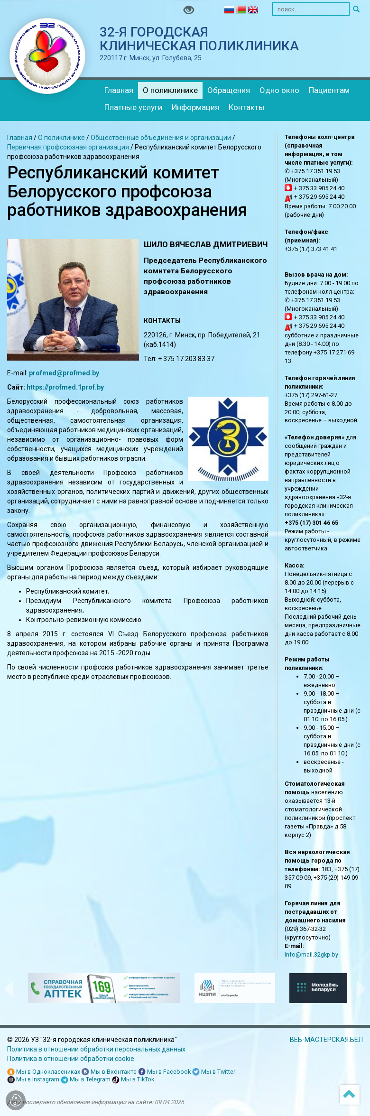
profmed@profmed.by (64, 373)
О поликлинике (170, 90)
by (100, 387)
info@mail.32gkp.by (311, 954)
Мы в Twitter (213, 1072)
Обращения (228, 90)
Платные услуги (133, 107)
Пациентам (329, 90)
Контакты (247, 107)
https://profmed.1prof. (62, 387)
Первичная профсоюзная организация (68, 147)
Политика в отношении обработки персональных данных (96, 1049)
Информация (195, 107)
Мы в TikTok (133, 1080)
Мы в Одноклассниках (43, 1072)
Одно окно (279, 90)
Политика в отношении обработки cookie (70, 1058)
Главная (118, 90)
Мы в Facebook (164, 1072)
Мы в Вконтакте (109, 1072)
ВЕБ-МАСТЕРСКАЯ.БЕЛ (326, 1039)
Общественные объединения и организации (161, 137)
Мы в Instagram (33, 1080)
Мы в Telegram (86, 1080)
